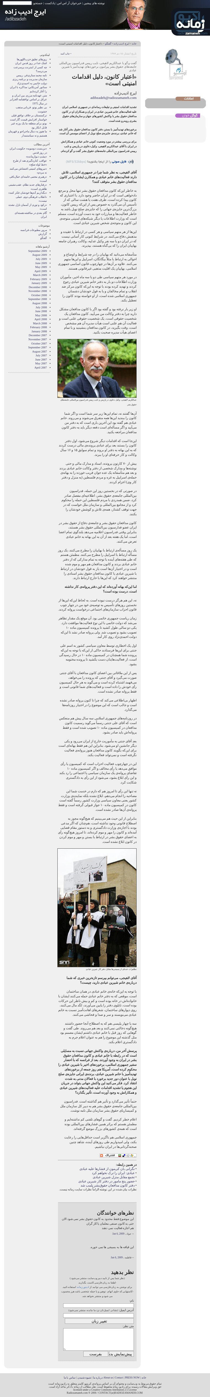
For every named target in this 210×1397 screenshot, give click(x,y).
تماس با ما (70, 1377)
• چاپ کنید (65, 53)
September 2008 (37, 299)
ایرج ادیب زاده (121, 43)
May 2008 (41, 315)
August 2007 (39, 351)
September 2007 (37, 347)
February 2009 (38, 279)
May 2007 (41, 363)
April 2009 (40, 271)
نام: (131, 1300)
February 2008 (38, 327)
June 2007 (41, 359)
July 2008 (41, 307)
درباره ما (98, 1377)
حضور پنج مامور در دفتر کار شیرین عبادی (106, 1181)
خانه (134, 43)
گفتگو (108, 43)
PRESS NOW (132, 1377)
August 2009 (39, 254)
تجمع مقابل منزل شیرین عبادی (114, 1177)
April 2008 (40, 319)
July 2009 (41, 259)
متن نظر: (128, 1326)
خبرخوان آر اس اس (69, 3)
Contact (119, 1377)
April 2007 (40, 367)
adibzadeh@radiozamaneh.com (114, 98)
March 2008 (40, 323)
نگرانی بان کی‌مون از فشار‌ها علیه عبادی (107, 1169)
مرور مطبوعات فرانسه (33, 229)
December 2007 (38, 335)
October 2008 (39, 295)
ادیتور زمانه (83, 1287)
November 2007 (37, 339)
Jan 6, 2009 (118, 1233)
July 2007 (41, 355)
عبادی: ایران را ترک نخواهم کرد (113, 1173)
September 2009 (37, 250)
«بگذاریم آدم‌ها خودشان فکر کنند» (27, 192)
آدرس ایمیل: (126, 1310)
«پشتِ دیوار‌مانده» (36, 156)
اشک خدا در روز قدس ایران (31, 63)
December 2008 (38, 287)
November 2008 (37, 291)
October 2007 (39, 343)
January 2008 (39, 331)
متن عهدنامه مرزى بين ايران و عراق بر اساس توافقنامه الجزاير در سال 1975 (28, 99)
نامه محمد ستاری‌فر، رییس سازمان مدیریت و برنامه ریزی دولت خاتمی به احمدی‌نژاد (29, 79)
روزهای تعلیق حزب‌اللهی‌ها (32, 59)
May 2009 (41, 267)
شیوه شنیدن (84, 1377)
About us (108, 1377)
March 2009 (40, 275)
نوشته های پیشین (94, 3)
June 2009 (41, 263)
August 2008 (39, 303)
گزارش (42, 233)
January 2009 (39, 283)
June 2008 (41, 311)
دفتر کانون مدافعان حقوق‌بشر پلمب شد (108, 1185)
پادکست (50, 3)
